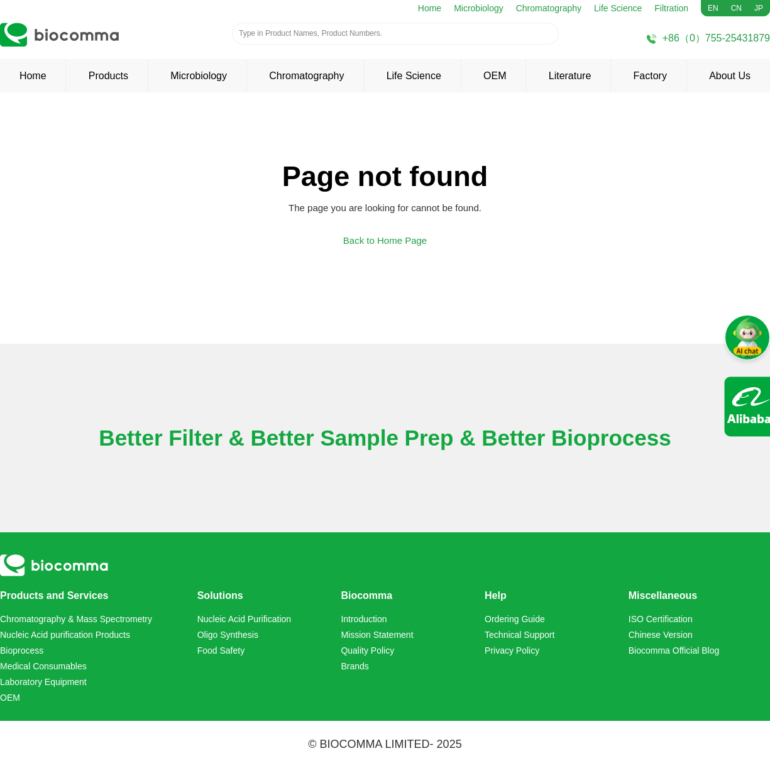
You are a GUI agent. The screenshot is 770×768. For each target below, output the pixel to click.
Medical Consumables (43, 666)
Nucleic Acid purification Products (65, 635)
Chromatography (548, 8)
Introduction (364, 619)
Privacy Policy (512, 650)
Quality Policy (367, 650)
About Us (730, 75)
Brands (354, 666)
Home (429, 8)
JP (758, 8)
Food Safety (221, 650)
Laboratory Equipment (43, 682)
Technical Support (519, 635)
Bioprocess (21, 650)
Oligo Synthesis (227, 635)
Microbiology (478, 8)
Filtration (671, 8)
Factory (650, 75)
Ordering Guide (515, 619)
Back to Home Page (385, 240)
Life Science (618, 8)
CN (736, 8)
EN (713, 8)
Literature (570, 75)
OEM (494, 75)
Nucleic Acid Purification (244, 619)
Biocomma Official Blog (674, 650)
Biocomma (366, 595)
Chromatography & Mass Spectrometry (76, 619)
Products (108, 75)
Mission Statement (377, 635)
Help (496, 595)
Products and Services (54, 595)
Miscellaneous (663, 595)
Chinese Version (661, 635)
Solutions (220, 595)
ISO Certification (661, 619)
